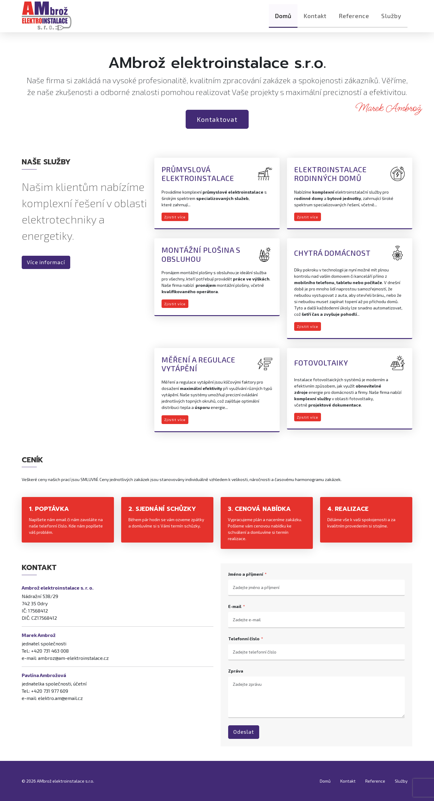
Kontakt (315, 19)
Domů (283, 19)
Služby (391, 19)
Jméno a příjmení (245, 574)
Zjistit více (175, 217)
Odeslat (243, 732)
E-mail (234, 606)
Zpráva (235, 670)
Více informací (46, 262)
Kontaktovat (217, 119)
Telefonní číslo (243, 638)
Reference (354, 19)
